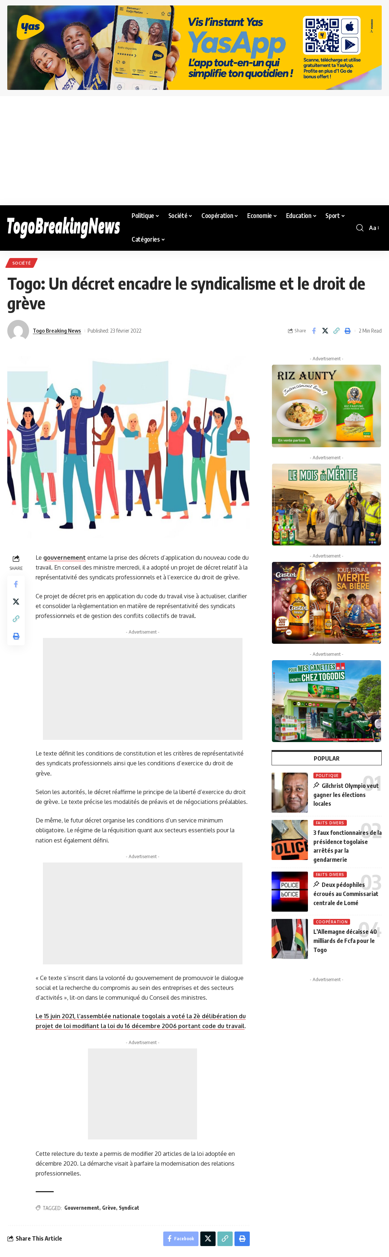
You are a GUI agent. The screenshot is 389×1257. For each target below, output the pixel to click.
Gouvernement (81, 1208)
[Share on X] (325, 331)
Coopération (332, 921)
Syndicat (129, 1208)
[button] (360, 228)
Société (21, 263)
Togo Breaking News (57, 331)
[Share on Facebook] (314, 331)
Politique (327, 775)
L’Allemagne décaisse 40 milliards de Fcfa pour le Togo (345, 939)
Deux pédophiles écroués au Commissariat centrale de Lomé (345, 892)
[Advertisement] (194, 151)
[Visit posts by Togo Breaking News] (18, 331)
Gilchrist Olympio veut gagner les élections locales (346, 794)
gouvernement (64, 557)
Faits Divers (330, 823)
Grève (109, 1208)
